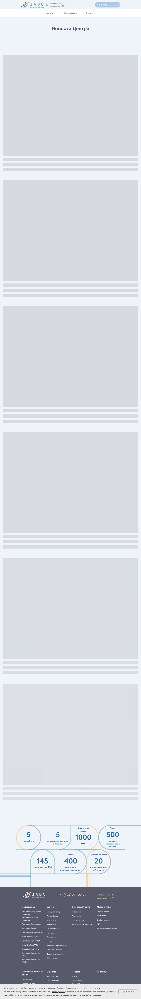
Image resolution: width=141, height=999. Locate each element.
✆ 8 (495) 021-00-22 (107, 4)
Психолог (50, 933)
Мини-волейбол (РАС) (30, 937)
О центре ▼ (91, 13)
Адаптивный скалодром (31, 924)
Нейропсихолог (53, 929)
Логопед (50, 941)
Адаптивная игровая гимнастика (30, 919)
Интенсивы (51, 924)
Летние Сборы (52, 916)
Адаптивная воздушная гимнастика (31, 913)
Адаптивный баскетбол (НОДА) (31, 960)
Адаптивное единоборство (32, 932)
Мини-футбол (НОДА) (30, 949)
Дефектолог (51, 937)
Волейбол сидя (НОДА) (31, 941)
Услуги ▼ (49, 13)
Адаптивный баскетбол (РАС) (31, 954)
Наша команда (53, 981)
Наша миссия (52, 976)
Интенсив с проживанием (57, 945)
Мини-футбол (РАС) (30, 945)
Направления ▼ (70, 13)
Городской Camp (53, 912)
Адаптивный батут (29, 928)
